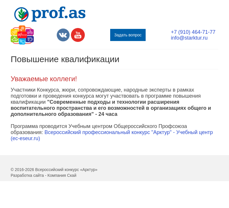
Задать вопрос (128, 35)
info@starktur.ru (189, 38)
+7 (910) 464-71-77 (193, 32)
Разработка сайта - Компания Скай (43, 175)
